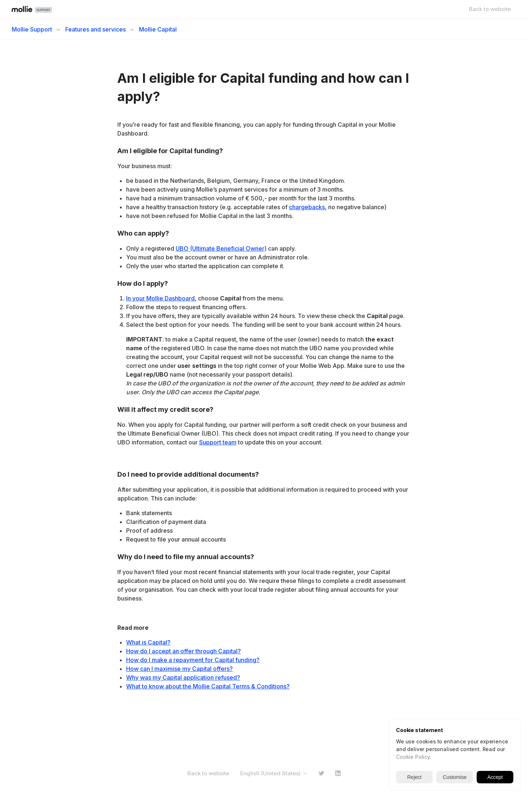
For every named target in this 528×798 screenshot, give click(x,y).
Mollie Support (32, 29)
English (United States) (274, 773)
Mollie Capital (158, 29)
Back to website (490, 8)
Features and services (95, 29)
